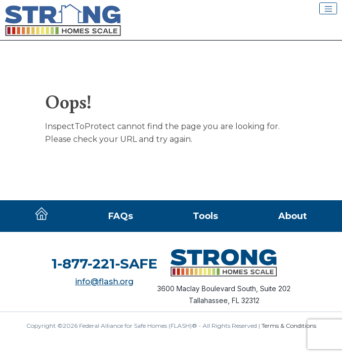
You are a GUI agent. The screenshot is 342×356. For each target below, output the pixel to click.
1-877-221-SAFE (104, 263)
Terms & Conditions (288, 325)
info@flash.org (104, 281)
